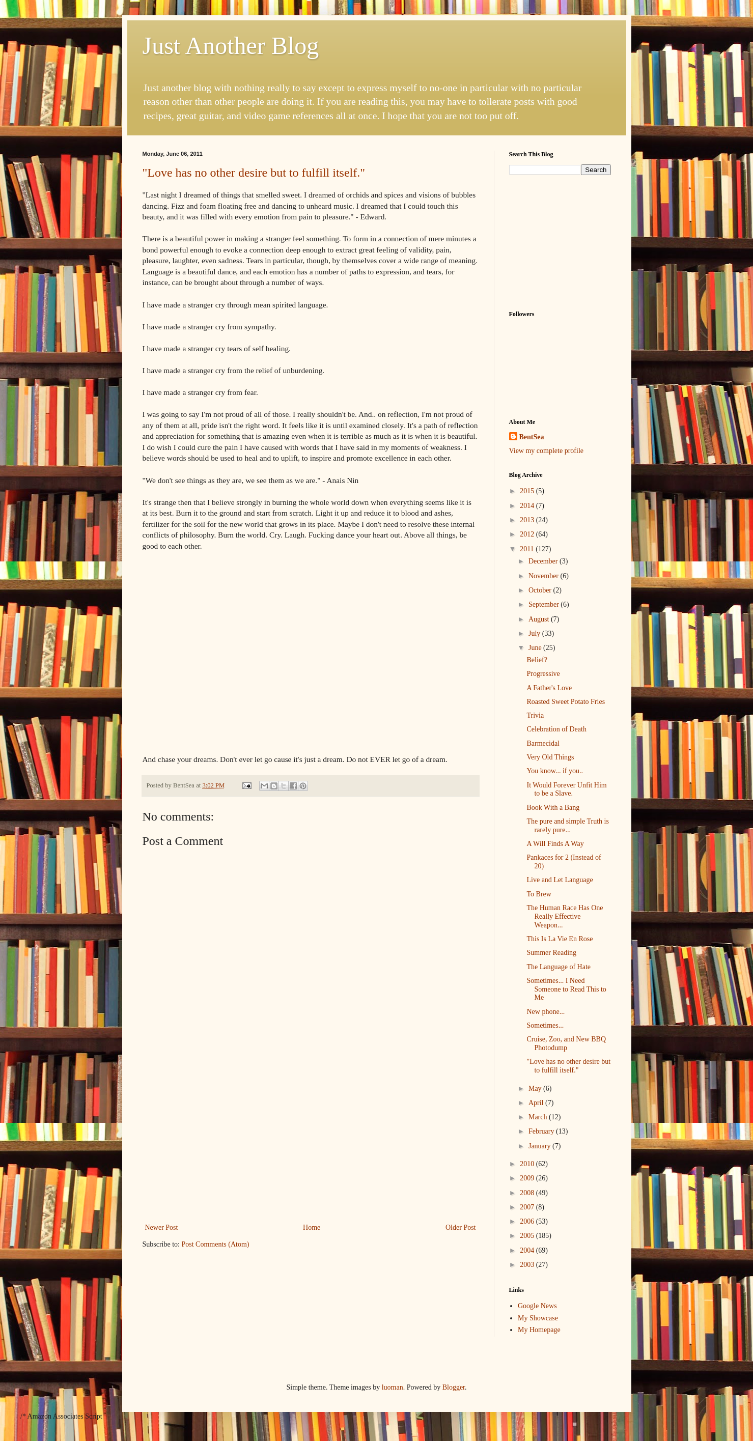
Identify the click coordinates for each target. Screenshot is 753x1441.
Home (311, 1227)
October (540, 590)
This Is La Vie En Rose (559, 939)
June (535, 648)
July (535, 633)
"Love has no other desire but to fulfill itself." (254, 172)
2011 (528, 549)
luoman (392, 1387)
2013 (528, 520)
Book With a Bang (552, 807)
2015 (528, 491)
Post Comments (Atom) (215, 1244)
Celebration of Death (556, 729)
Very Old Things (550, 757)
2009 (528, 1178)
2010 (528, 1164)
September (544, 604)
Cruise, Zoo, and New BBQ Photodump (566, 1043)
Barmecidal (543, 743)
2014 (528, 506)
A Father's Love (549, 688)
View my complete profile (546, 451)
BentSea (531, 437)
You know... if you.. (554, 771)
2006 (528, 1221)
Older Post (460, 1227)
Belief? (536, 660)
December (544, 561)
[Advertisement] (310, 1144)
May (535, 1088)
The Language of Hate (558, 967)
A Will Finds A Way (554, 843)
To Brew (538, 894)
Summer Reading (551, 952)
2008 (528, 1193)
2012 (528, 534)
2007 (528, 1207)
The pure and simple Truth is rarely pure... (567, 825)
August (539, 619)
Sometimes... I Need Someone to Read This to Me (566, 989)
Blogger (453, 1387)
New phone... (545, 1011)
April (536, 1103)
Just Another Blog (231, 45)
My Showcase (538, 1318)
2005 (528, 1235)
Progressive (543, 673)
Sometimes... (545, 1025)
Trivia (535, 715)
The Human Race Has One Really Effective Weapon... (564, 916)
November (544, 576)
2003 (528, 1264)
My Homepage (539, 1330)
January (540, 1146)
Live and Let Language (559, 880)
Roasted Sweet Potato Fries (565, 701)
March (538, 1117)
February (542, 1131)
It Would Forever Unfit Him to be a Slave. (566, 789)
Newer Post (161, 1227)
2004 (528, 1250)
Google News (537, 1306)
